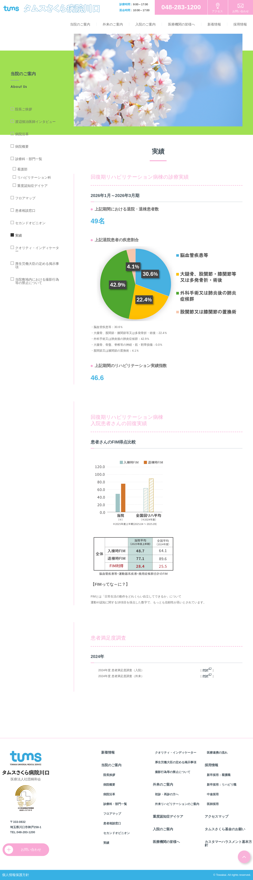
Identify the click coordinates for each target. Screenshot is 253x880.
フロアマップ (25, 198)
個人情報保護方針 (15, 875)
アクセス (217, 11)
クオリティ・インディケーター (37, 249)
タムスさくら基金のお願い (225, 829)
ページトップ (244, 857)
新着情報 (214, 24)
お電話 (181, 7)
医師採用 (213, 804)
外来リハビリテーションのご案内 (177, 804)
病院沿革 (22, 134)
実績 (18, 235)
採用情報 (240, 24)
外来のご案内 (113, 24)
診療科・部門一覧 (28, 159)
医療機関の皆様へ (181, 24)
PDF (206, 670)
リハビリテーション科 (34, 177)
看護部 (22, 169)
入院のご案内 (145, 24)
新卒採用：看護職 (218, 775)
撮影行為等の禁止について (172, 772)
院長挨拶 (109, 775)
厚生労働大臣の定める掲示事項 (37, 265)
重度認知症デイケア (32, 186)
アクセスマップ (216, 816)
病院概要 (22, 146)
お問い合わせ (240, 11)
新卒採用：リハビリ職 (221, 784)
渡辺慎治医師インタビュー (35, 121)
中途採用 (213, 794)
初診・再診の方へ (167, 794)
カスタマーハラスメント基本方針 (228, 843)
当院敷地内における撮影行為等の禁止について (37, 281)
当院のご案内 (80, 24)
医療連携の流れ (217, 752)
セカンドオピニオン (30, 223)
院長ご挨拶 (23, 109)
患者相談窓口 (25, 210)
